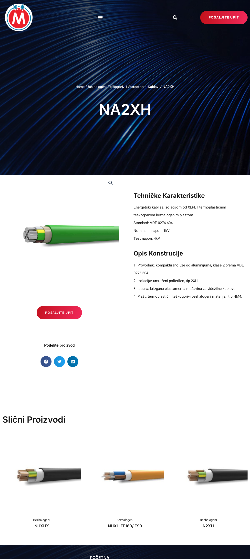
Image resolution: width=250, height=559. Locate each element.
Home (78, 86)
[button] (100, 17)
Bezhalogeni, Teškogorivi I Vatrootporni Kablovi (124, 86)
